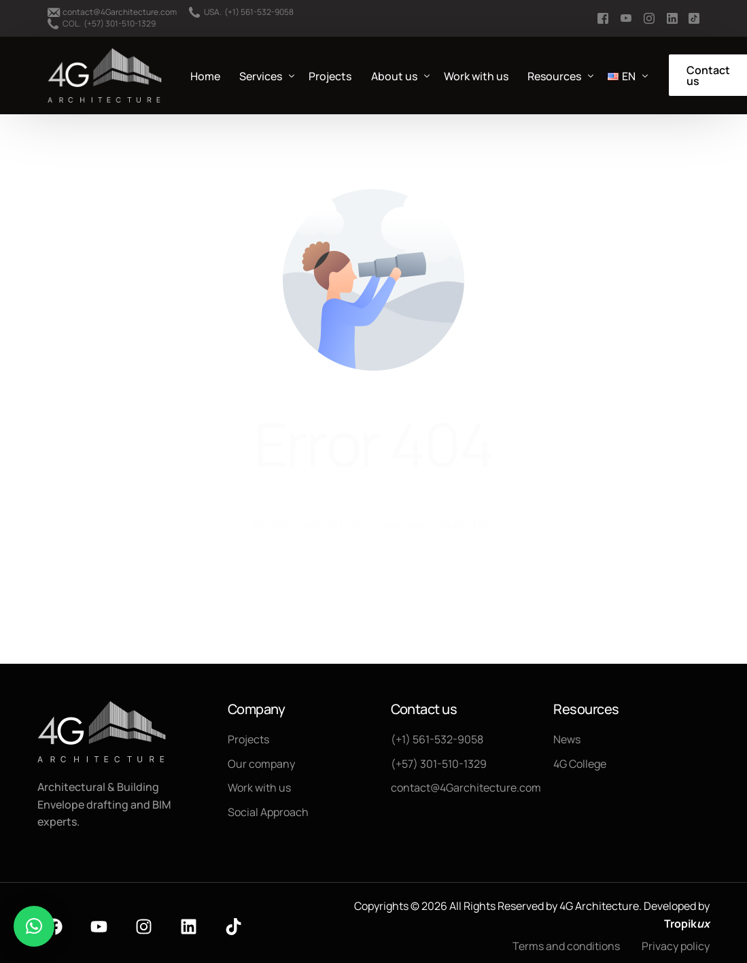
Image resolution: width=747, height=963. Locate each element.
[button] (34, 926)
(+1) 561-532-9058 (259, 12)
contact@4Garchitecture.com (120, 12)
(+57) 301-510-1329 (120, 24)
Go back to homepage (373, 580)
